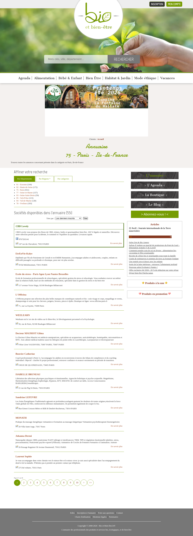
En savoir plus (116, 243)
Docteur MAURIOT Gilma (30, 333)
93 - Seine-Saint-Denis (25, 195)
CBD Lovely (22, 226)
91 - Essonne (21, 184)
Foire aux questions (106, 513)
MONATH (21, 417)
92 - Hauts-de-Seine (24, 187)
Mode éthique (145, 78)
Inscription (157, 4)
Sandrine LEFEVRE (26, 397)
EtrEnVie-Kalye (24, 253)
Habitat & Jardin (117, 78)
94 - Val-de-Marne (23, 201)
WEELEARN (23, 315)
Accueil (100, 139)
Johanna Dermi (24, 435)
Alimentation (44, 78)
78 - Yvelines (21, 203)
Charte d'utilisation (82, 517)
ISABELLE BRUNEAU (28, 374)
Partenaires (113, 517)
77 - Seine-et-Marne (24, 193)
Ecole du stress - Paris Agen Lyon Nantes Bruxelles (42, 274)
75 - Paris (20, 190)
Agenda (24, 78)
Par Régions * (44, 179)
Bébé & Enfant (70, 78)
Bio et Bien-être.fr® (107, 526)
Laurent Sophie (24, 456)
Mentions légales (100, 517)
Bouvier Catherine (25, 353)
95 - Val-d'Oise (22, 198)
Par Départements (24, 179)
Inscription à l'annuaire (86, 513)
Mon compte (174, 4)
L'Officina (21, 294)
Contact (119, 513)
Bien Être (93, 78)
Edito (72, 513)
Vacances (167, 78)
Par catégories (63, 179)
